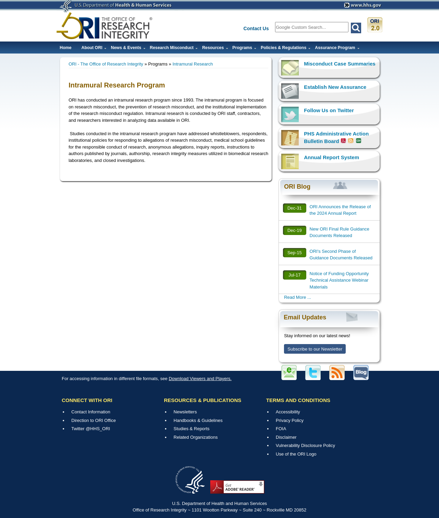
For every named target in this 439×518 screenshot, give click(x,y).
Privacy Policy (290, 420)
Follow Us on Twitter (329, 110)
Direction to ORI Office (93, 420)
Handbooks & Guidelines (198, 420)
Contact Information (90, 411)
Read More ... (297, 297)
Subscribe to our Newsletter (314, 349)
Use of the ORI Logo (296, 454)
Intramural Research (193, 64)
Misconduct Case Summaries (339, 64)
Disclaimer (286, 437)
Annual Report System (331, 157)
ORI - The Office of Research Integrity (106, 64)
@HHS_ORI (98, 428)
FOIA (281, 428)
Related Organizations (196, 437)
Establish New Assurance (335, 87)
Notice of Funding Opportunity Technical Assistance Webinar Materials (339, 280)
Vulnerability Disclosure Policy (305, 445)
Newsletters (185, 411)
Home (65, 47)
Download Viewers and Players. (200, 378)
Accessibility (288, 411)
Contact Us (256, 28)
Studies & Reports (192, 428)
